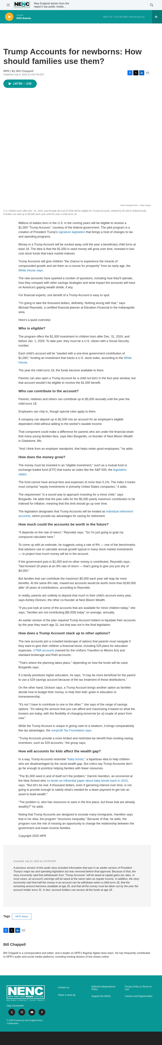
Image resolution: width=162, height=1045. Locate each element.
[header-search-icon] (151, 5)
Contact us (63, 987)
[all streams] (157, 16)
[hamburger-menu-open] (8, 5)
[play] (9, 17)
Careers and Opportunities (138, 996)
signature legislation (72, 232)
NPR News (21, 916)
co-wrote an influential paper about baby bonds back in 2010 (87, 780)
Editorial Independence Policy (103, 988)
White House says (30, 270)
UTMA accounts (43, 650)
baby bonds (76, 759)
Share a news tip (66, 995)
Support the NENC (101, 996)
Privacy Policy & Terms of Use (138, 988)
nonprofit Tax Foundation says (71, 730)
